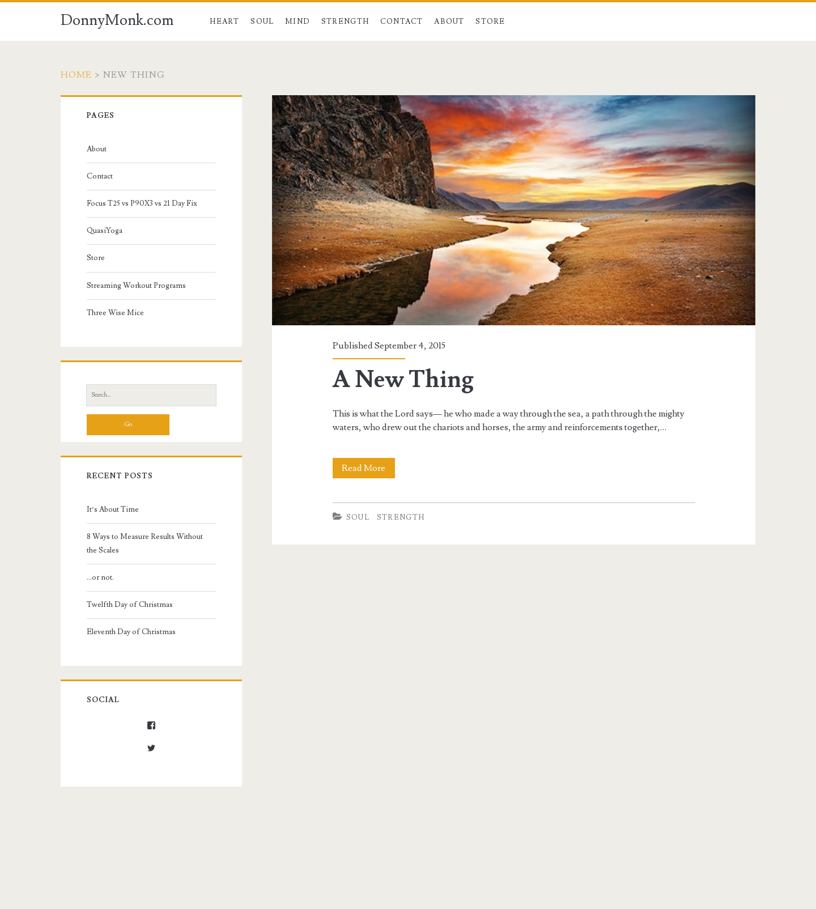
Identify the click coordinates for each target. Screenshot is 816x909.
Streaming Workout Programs (136, 285)
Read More (368, 468)
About (449, 21)
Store (490, 21)
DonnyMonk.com (117, 20)
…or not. (100, 577)
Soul (262, 21)
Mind (297, 21)
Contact (401, 21)
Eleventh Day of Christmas (131, 631)
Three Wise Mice (115, 312)
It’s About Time (113, 509)
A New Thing (403, 379)
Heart (225, 21)
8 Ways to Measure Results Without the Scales (145, 543)
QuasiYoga (104, 230)
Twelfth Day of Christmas (130, 604)
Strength (345, 21)
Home (76, 74)
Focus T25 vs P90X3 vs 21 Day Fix (142, 203)
